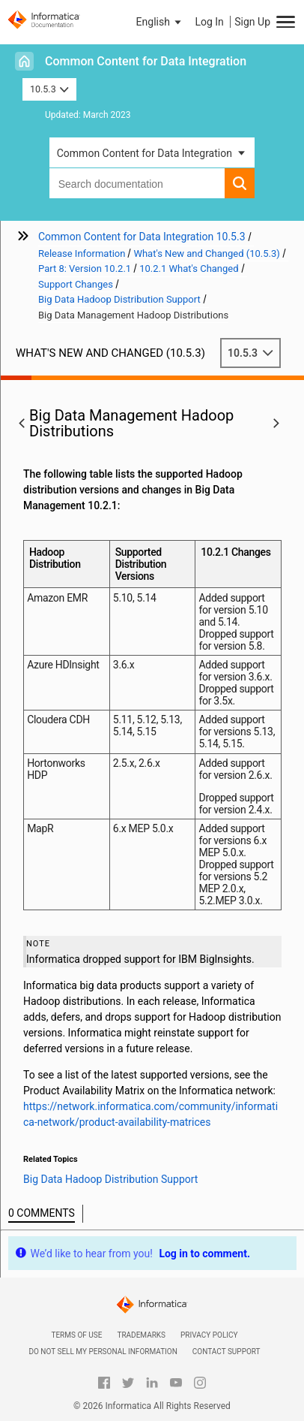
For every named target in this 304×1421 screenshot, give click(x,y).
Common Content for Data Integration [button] (144, 153)
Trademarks (141, 1335)
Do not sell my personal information (102, 1351)
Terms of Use (76, 1335)
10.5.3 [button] (49, 89)
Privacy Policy (208, 1335)
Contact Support (226, 1351)
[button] (160, 22)
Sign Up (252, 22)
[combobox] (137, 183)
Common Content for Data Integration (145, 61)
